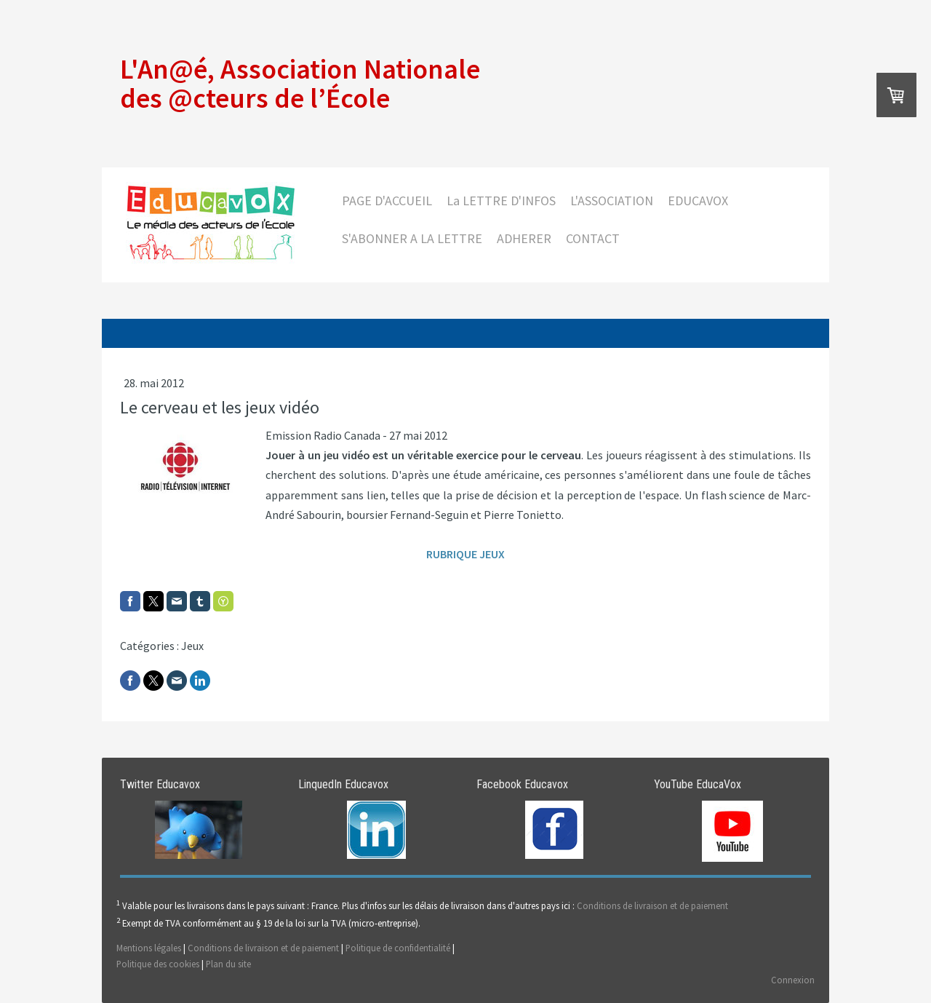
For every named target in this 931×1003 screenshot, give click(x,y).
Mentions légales (148, 948)
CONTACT (593, 238)
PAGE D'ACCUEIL (387, 200)
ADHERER (524, 238)
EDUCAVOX (698, 200)
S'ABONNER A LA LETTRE (412, 238)
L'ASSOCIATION (611, 200)
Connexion (793, 980)
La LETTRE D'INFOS (501, 200)
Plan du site (228, 964)
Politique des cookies (157, 964)
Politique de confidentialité (397, 948)
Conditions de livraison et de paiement (652, 905)
